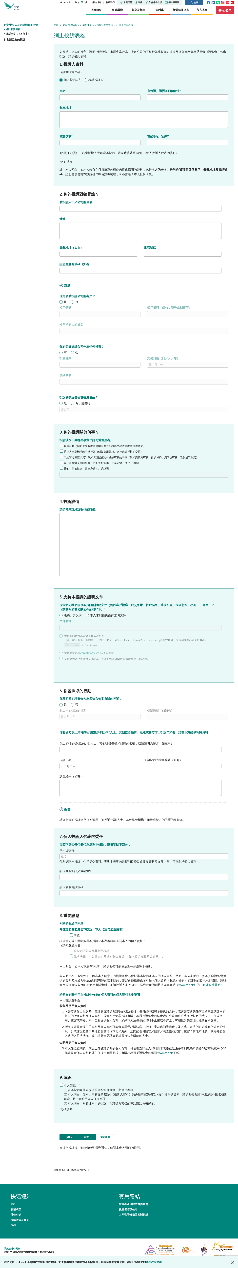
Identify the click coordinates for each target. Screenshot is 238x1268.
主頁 (56, 29)
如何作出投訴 (154, 2)
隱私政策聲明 (154, 1262)
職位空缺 (16, 1214)
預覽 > (68, 1140)
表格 (139, 2)
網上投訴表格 (13, 33)
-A (61, 2)
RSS (13, 1207)
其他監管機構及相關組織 (133, 1220)
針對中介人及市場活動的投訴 (21, 29)
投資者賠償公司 (128, 1214)
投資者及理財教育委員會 (133, 1207)
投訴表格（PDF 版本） (18, 38)
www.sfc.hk (186, 988)
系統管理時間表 (12, 1244)
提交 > (87, 1140)
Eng (77, 2)
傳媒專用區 (172, 2)
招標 (13, 1220)
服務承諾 (59, 1207)
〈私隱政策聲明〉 (211, 988)
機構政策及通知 (63, 1214)
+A (68, 2)
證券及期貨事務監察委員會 (25, 8)
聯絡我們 (110, 2)
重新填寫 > (106, 1140)
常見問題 (126, 2)
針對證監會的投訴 (14, 44)
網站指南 (96, 2)
